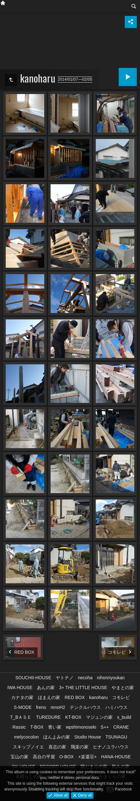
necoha (85, 677)
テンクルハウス (85, 707)
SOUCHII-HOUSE (33, 677)
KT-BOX (73, 717)
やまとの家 (123, 687)
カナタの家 (22, 697)
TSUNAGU (116, 736)
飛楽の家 (79, 746)
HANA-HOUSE (116, 756)
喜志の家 (57, 746)
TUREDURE (48, 717)
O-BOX (67, 756)
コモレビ (121, 697)
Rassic (19, 727)
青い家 (54, 727)
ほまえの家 (49, 697)
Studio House (87, 736)
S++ (105, 727)
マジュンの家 (99, 717)
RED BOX (75, 697)
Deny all (84, 795)
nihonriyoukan (111, 677)
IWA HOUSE (19, 687)
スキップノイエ (28, 746)
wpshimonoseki (81, 727)
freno (41, 707)
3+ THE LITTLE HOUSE (83, 687)
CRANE (121, 727)
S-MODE (23, 707)
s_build (124, 717)
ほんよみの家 (56, 736)
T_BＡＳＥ (21, 717)
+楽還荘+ (87, 756)
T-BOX (37, 727)
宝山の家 (19, 756)
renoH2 (58, 707)
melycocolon (26, 736)
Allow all (59, 795)
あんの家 (46, 687)
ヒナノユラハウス (111, 746)
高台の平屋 (44, 756)
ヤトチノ (65, 677)
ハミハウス (116, 707)
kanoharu (98, 697)
